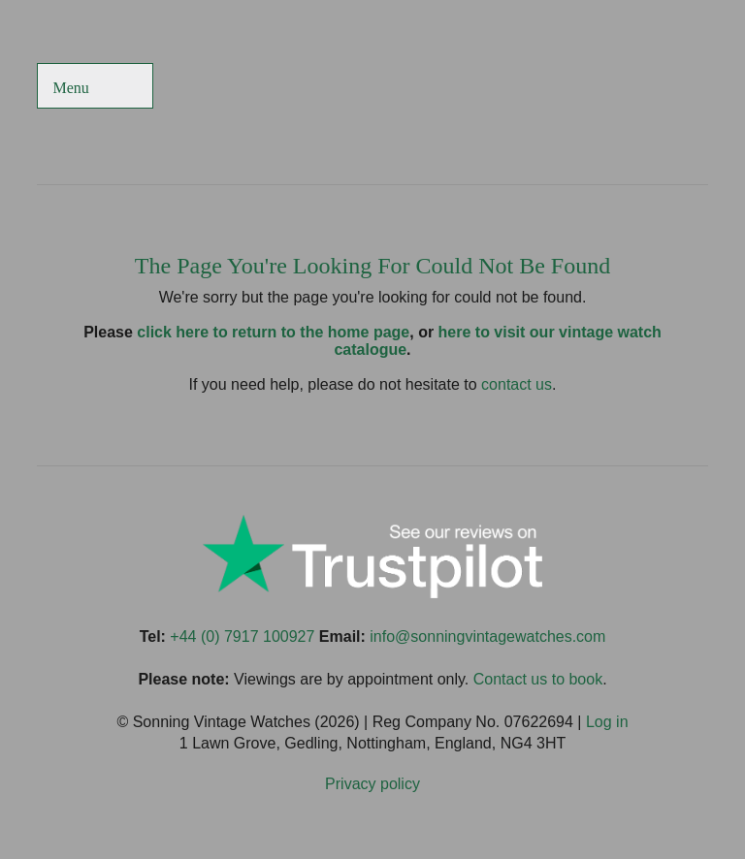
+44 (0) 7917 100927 (242, 636)
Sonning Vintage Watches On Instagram (641, 88)
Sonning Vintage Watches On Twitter (547, 88)
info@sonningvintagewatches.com (487, 636)
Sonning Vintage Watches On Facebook (500, 88)
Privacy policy (372, 784)
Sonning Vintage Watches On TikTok (594, 88)
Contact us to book (537, 679)
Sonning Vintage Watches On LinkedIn (688, 88)
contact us (516, 384)
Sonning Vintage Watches (372, 87)
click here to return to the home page (273, 332)
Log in (607, 722)
